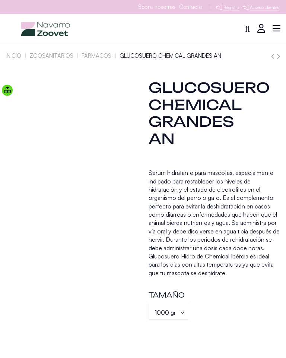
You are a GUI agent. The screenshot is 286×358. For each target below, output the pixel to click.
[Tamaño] (168, 312)
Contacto (190, 6)
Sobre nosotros (156, 6)
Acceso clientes (264, 7)
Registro (231, 7)
